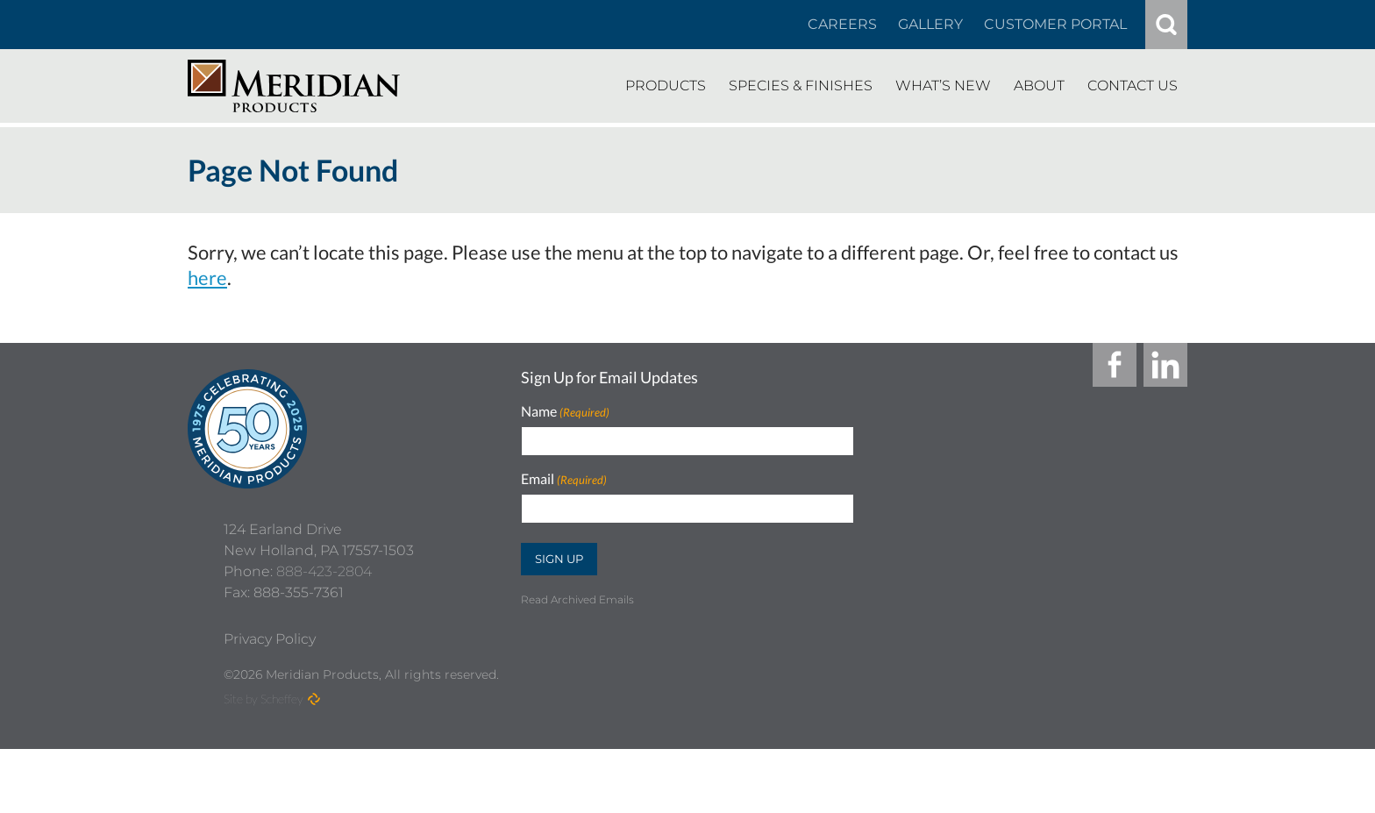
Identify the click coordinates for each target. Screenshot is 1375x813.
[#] (1166, 24)
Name (565, 411)
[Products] (666, 86)
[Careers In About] (842, 24)
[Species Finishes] (800, 86)
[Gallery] (930, 24)
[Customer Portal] (1055, 24)
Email (564, 479)
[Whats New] (943, 86)
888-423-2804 (324, 635)
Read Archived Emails (577, 599)
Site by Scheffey (263, 762)
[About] (1039, 86)
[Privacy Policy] (270, 703)
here (207, 277)
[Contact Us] (1132, 86)
